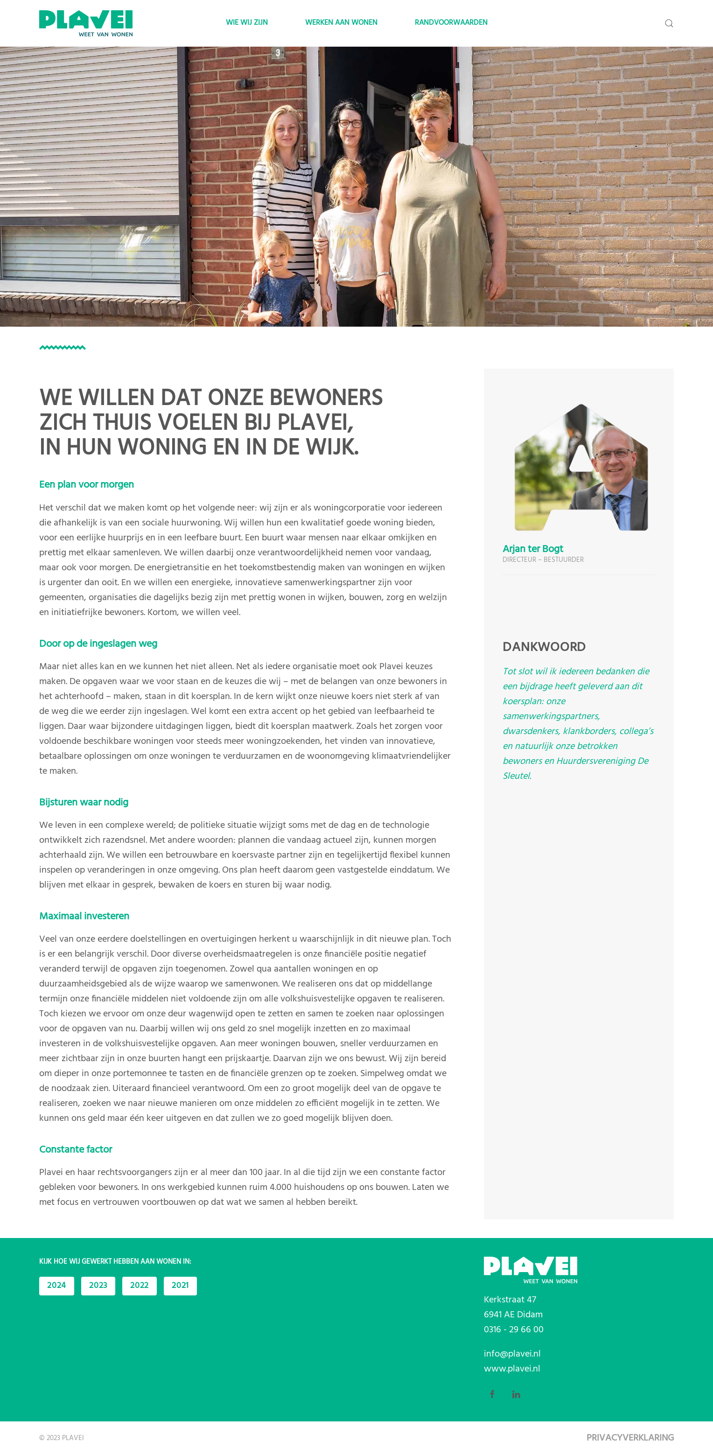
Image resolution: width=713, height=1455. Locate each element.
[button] (669, 23)
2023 (98, 1286)
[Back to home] (86, 23)
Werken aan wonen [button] (341, 23)
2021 (180, 1286)
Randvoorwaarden (451, 23)
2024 (56, 1286)
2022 (139, 1286)
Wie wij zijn (247, 23)
